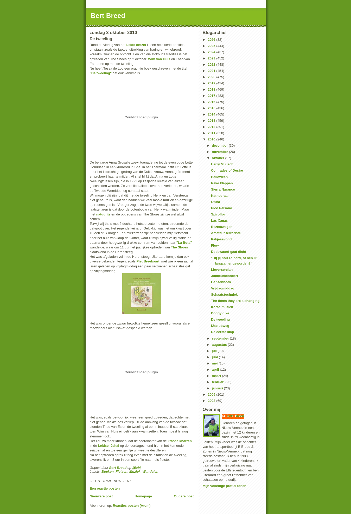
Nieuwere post (101, 496)
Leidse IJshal (108, 446)
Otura (215, 202)
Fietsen (121, 472)
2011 (212, 133)
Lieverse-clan (222, 270)
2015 (212, 108)
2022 (212, 64)
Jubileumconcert (224, 276)
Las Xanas (219, 220)
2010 (212, 139)
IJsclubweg (220, 326)
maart (217, 376)
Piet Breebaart (147, 261)
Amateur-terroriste (226, 233)
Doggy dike (220, 313)
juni (215, 357)
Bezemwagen (221, 227)
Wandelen (150, 472)
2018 (212, 89)
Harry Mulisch (222, 164)
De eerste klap (222, 332)
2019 (212, 83)
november (220, 152)
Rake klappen (222, 183)
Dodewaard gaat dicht (228, 252)
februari (218, 382)
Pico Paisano (221, 208)
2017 (212, 96)
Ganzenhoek (221, 282)
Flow (215, 245)
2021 (212, 71)
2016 (212, 102)
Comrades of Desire (227, 170)
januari (218, 388)
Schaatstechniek (224, 294)
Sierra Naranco (223, 189)
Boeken (107, 472)
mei (215, 363)
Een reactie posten (105, 488)
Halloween (219, 177)
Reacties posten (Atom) (131, 506)
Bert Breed (108, 15)
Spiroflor (218, 214)
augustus (220, 345)
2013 (212, 121)
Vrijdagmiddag (222, 288)
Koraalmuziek (222, 307)
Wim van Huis (159, 59)
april (216, 369)
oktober (218, 158)
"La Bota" (184, 243)
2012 (212, 127)
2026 (212, 40)
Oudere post (184, 496)
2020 (212, 77)
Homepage (143, 496)
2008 (212, 401)
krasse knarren (180, 441)
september (221, 338)
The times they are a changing (235, 301)
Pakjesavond (221, 239)
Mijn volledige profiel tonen (224, 486)
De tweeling (220, 319)
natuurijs (103, 214)
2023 (212, 58)
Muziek (135, 472)
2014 (212, 114)
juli (215, 351)
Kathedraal (219, 196)
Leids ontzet (136, 45)
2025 (212, 46)
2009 (212, 394)
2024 (212, 52)
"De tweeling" (101, 73)
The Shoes (179, 247)
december (220, 145)
